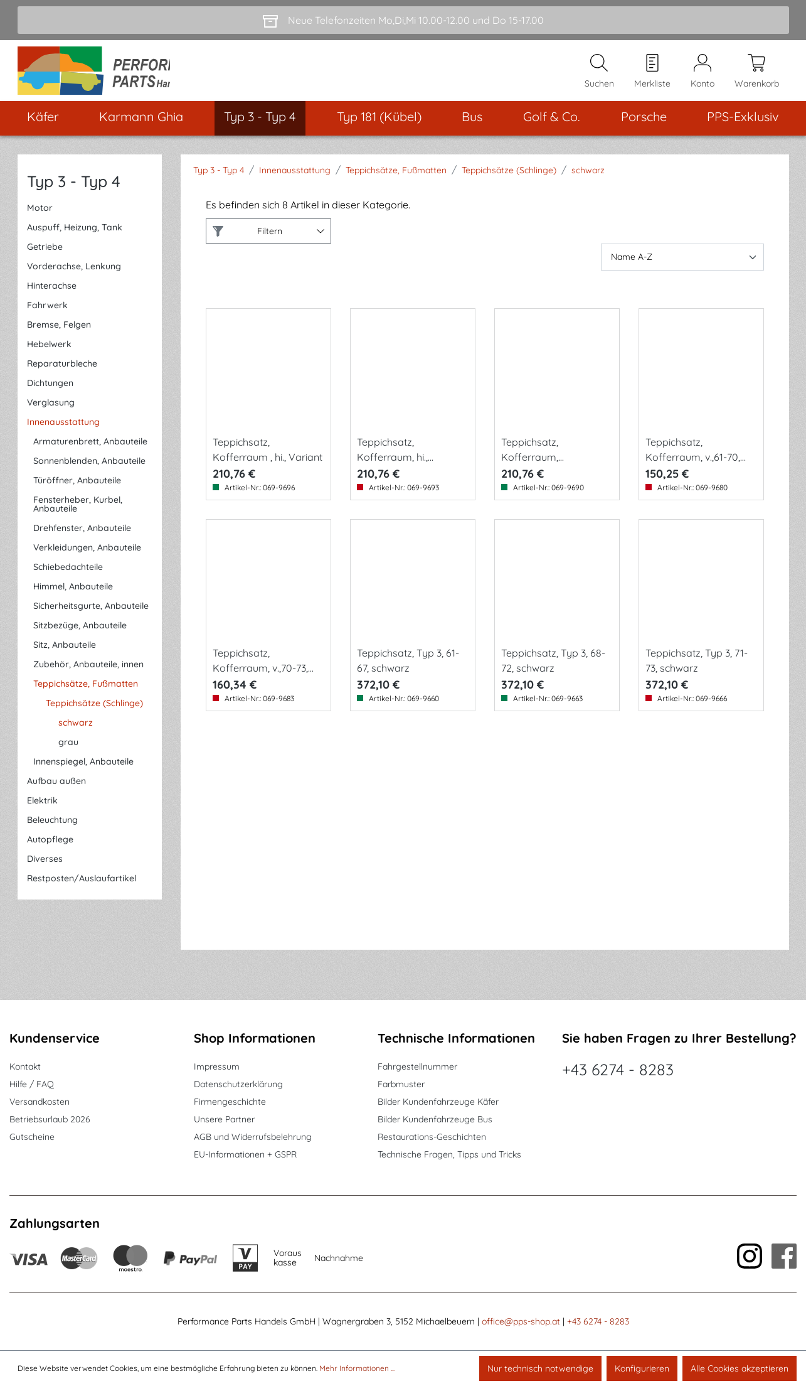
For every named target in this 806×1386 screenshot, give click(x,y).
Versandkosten (39, 1102)
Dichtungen (50, 393)
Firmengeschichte (230, 1102)
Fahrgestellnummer (417, 1067)
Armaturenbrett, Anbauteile (90, 451)
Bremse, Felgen (59, 334)
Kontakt (25, 1067)
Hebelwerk (49, 354)
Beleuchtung (52, 829)
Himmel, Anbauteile (73, 596)
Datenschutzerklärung (238, 1084)
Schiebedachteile (68, 577)
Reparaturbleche (62, 373)
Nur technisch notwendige (540, 1368)
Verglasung (51, 412)
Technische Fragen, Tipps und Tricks (449, 1155)
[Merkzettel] (652, 76)
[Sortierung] (682, 267)
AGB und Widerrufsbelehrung (253, 1137)
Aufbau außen (56, 791)
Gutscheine (32, 1137)
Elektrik (42, 810)
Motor (40, 217)
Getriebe (45, 256)
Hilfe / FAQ (31, 1084)
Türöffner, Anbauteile (77, 490)
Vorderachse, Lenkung (74, 276)
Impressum (217, 1067)
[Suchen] (599, 76)
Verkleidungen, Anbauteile (87, 557)
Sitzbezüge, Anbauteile (80, 635)
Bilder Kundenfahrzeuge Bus (435, 1119)
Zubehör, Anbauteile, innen (88, 674)
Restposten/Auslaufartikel (81, 888)
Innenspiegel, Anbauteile (83, 771)
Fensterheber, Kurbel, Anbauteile (77, 514)
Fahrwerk (47, 315)
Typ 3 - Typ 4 (73, 191)
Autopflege (50, 849)
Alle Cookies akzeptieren (739, 1368)
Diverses (45, 868)
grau (68, 752)
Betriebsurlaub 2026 (49, 1119)
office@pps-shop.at (521, 1322)
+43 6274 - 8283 (618, 1070)
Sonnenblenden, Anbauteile (89, 470)
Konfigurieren (642, 1368)
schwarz (75, 732)
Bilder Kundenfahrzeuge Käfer (438, 1102)
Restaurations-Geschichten (432, 1137)
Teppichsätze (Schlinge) (94, 713)
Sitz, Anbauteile (64, 654)
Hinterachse (52, 295)
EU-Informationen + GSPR (245, 1155)
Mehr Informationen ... (357, 1368)
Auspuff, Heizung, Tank (74, 237)
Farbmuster (401, 1084)
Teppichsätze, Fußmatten (85, 693)
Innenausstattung (63, 432)
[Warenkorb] (756, 76)
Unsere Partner (224, 1119)
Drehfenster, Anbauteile (82, 538)
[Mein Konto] (702, 76)
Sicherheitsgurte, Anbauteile (91, 615)
